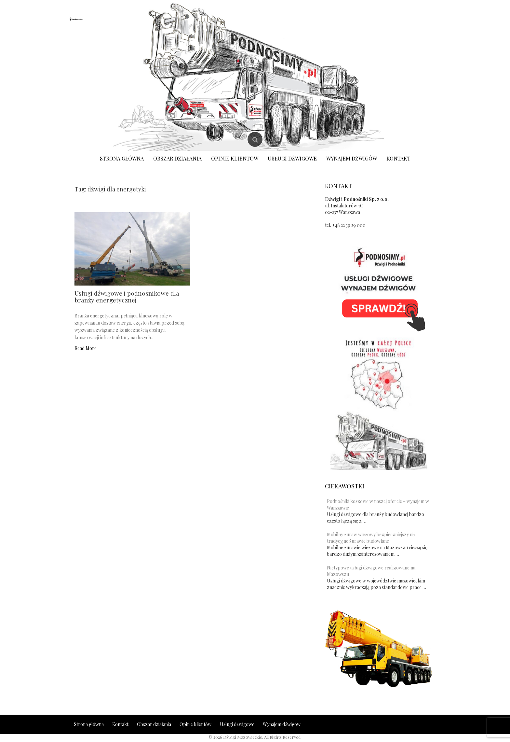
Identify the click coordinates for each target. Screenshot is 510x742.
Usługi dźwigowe (292, 158)
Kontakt (398, 158)
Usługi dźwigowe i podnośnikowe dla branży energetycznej (126, 296)
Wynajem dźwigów (351, 158)
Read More (85, 348)
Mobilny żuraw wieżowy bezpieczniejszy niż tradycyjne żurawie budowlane (371, 537)
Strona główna (122, 158)
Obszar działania (177, 158)
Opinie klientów (234, 158)
